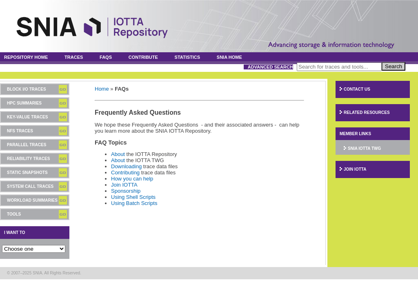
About (118, 154)
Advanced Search (270, 67)
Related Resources (367, 112)
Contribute (143, 57)
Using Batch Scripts (134, 203)
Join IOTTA (124, 185)
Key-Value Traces (27, 117)
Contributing (125, 172)
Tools (14, 214)
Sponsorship (125, 191)
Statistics (187, 57)
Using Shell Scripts (133, 197)
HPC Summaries (24, 103)
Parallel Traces (26, 145)
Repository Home (26, 57)
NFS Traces (20, 131)
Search (393, 66)
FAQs (106, 57)
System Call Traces (30, 186)
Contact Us (357, 89)
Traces (73, 57)
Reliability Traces (28, 158)
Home (102, 89)
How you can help (132, 179)
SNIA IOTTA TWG (364, 148)
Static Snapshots (27, 172)
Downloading (126, 166)
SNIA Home (229, 57)
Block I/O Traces (26, 89)
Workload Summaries (32, 200)
